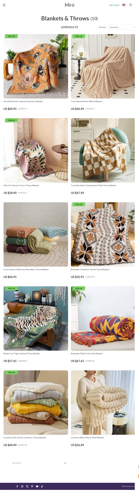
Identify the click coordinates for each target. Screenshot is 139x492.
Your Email (16, 465)
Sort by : (102, 29)
